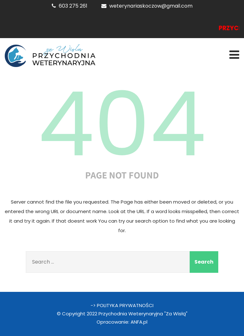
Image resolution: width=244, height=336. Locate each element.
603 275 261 (73, 6)
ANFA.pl (139, 322)
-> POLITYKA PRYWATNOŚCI (122, 305)
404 (122, 124)
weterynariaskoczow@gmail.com (151, 6)
